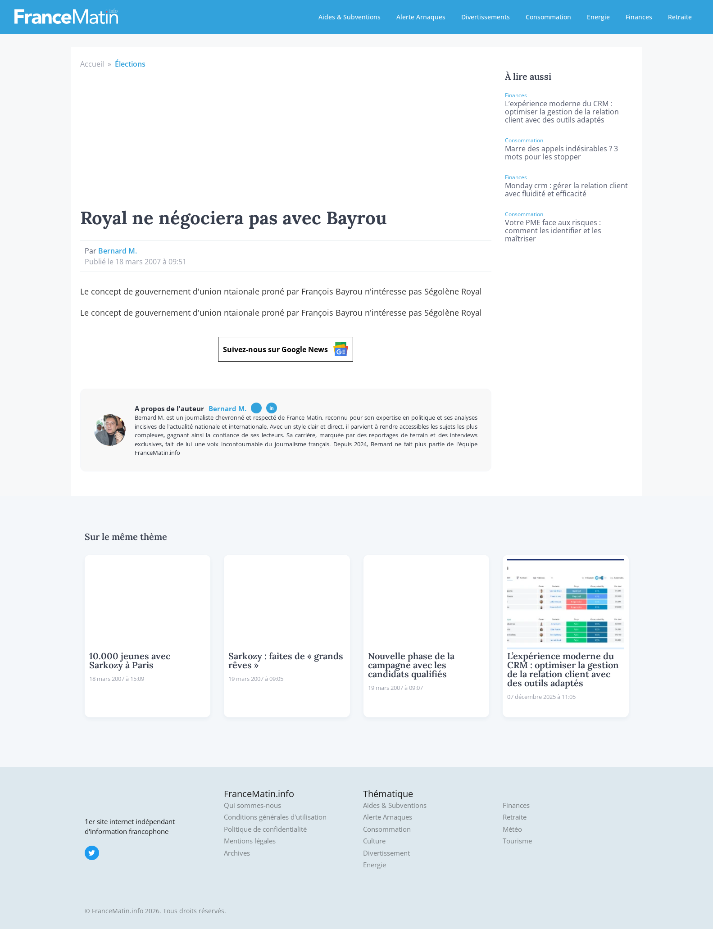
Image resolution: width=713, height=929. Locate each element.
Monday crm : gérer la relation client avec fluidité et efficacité (566, 190)
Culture (374, 841)
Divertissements (485, 17)
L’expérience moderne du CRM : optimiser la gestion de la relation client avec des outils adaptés (562, 112)
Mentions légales (250, 841)
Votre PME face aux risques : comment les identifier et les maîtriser (553, 231)
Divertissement (386, 853)
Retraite (680, 17)
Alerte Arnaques (420, 17)
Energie (598, 17)
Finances (639, 17)
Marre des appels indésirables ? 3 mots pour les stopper (561, 153)
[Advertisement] (286, 137)
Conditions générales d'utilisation (275, 817)
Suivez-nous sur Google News (285, 349)
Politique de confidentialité (265, 829)
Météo (512, 829)
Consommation (548, 17)
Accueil (92, 64)
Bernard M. (117, 251)
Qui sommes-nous (252, 805)
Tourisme (517, 841)
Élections (130, 64)
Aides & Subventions (349, 17)
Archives (237, 853)
